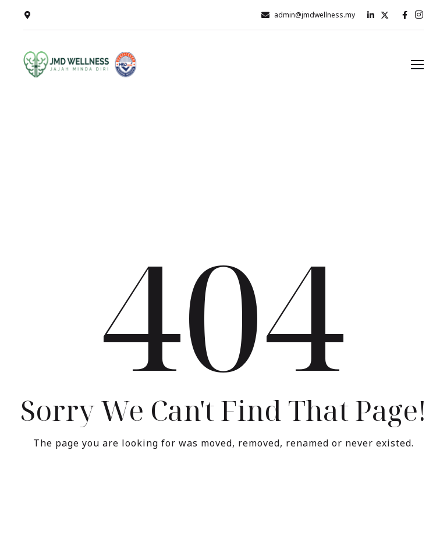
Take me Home (223, 491)
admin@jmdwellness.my (314, 15)
